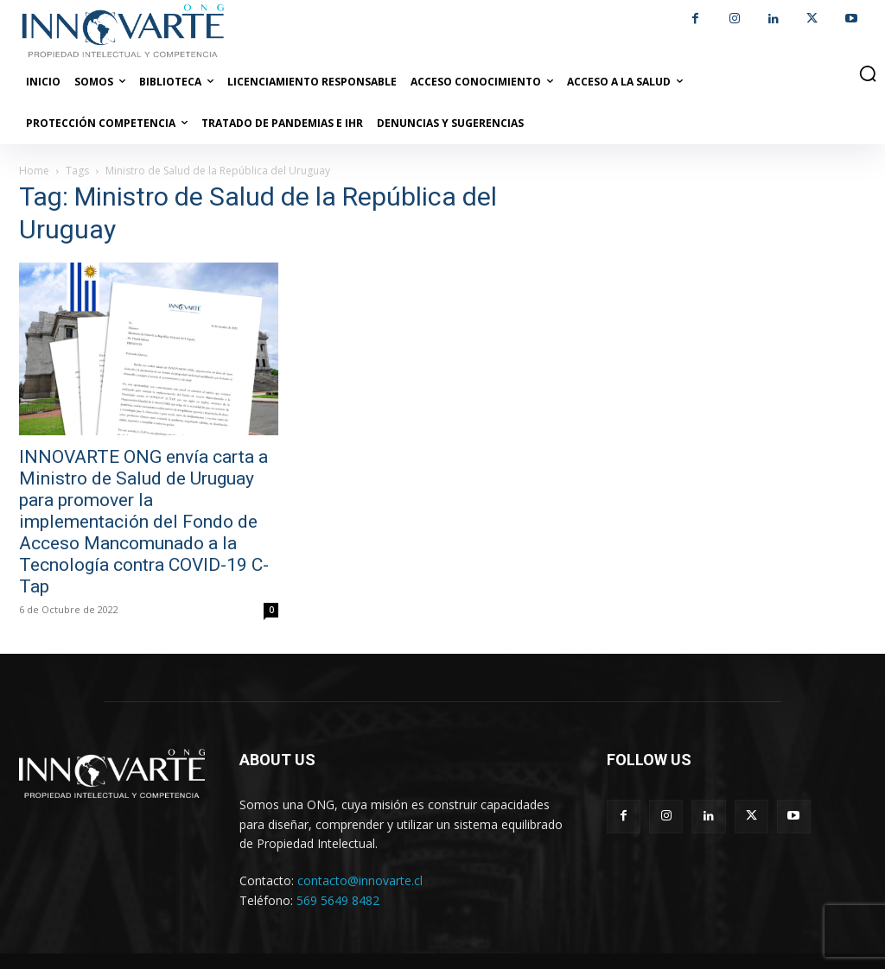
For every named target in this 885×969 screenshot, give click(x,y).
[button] (867, 73)
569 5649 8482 (337, 900)
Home (34, 170)
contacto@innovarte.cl (360, 880)
